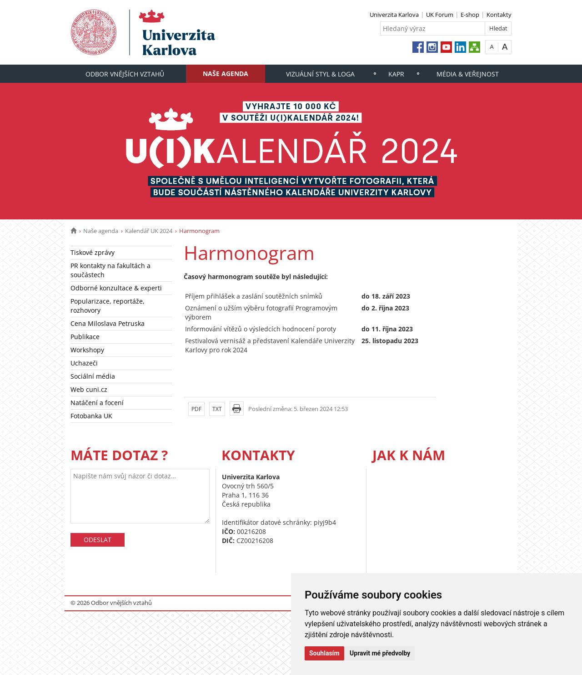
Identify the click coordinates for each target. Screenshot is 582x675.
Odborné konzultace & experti (116, 288)
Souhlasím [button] (324, 653)
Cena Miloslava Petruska (107, 323)
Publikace (85, 336)
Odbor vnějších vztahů (124, 74)
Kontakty (499, 14)
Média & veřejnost (467, 74)
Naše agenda (225, 73)
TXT (217, 409)
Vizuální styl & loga (320, 74)
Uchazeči (84, 363)
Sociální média (92, 376)
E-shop (470, 14)
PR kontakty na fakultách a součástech (110, 270)
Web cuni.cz (88, 389)
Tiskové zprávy (92, 252)
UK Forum (439, 14)
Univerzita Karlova (394, 14)
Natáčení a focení (97, 402)
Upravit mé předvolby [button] (380, 653)
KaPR (396, 74)
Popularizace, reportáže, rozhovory (107, 306)
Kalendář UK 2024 (148, 231)
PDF (196, 409)
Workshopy (87, 349)
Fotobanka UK (91, 415)
